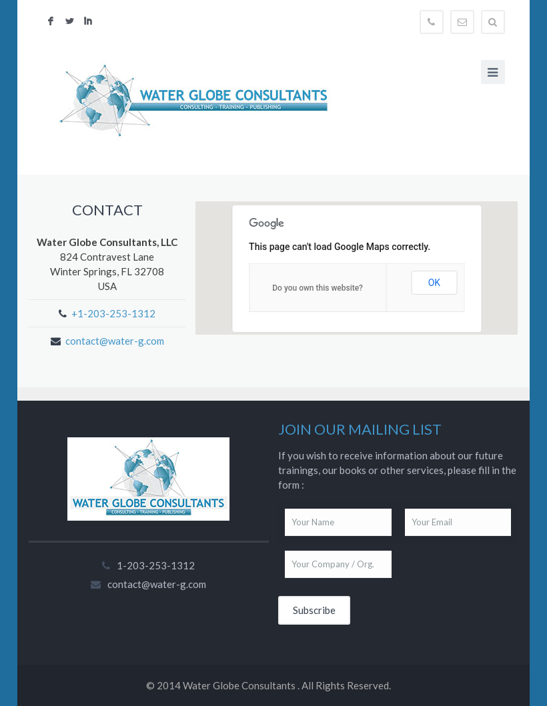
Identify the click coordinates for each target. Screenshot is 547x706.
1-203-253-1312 (156, 565)
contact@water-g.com (114, 341)
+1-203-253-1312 (113, 313)
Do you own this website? (317, 288)
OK (434, 282)
